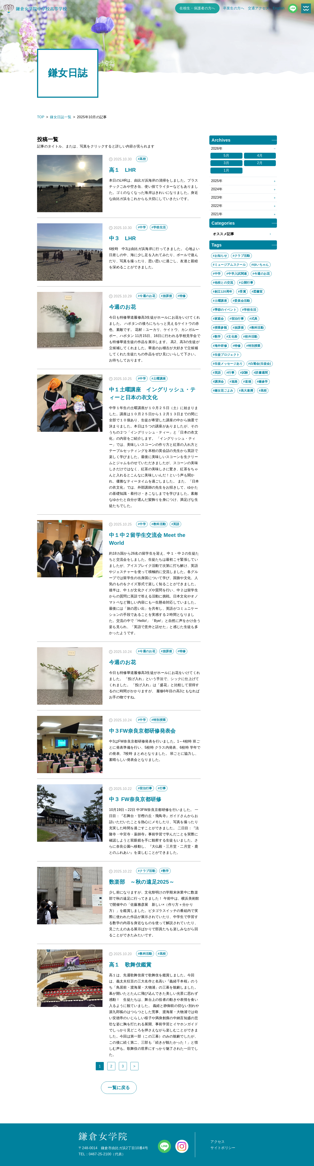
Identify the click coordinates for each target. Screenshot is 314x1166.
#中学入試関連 (236, 273)
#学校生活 (249, 309)
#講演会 (218, 381)
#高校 (263, 390)
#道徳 (247, 381)
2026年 (216, 148)
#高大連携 (246, 390)
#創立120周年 (222, 291)
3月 (226, 163)
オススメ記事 (243, 234)
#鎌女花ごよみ (223, 390)
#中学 (217, 273)
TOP (40, 117)
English (279, 8)
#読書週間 (261, 372)
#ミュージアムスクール (229, 264)
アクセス (217, 1141)
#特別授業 (253, 345)
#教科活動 (256, 327)
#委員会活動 (241, 300)
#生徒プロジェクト (226, 354)
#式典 (253, 318)
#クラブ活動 (241, 255)
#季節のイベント (224, 309)
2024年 (216, 189)
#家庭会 (218, 318)
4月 (260, 155)
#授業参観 (220, 327)
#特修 (237, 345)
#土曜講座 (220, 300)
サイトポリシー (222, 1148)
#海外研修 (220, 345)
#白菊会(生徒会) (259, 363)
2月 (260, 163)
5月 (226, 155)
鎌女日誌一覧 (60, 117)
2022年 (216, 206)
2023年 (216, 197)
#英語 (217, 372)
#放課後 (238, 327)
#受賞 (242, 291)
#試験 (244, 372)
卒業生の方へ (233, 8)
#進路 (234, 381)
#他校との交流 (223, 282)
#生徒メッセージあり (228, 363)
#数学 (217, 336)
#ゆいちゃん (260, 264)
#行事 (230, 372)
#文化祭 (231, 336)
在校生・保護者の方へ (197, 8)
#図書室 (257, 291)
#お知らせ (220, 255)
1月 (226, 170)
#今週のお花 (261, 273)
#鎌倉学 (262, 381)
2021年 (216, 214)
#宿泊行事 (237, 318)
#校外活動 (250, 336)
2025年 (216, 181)
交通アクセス (258, 8)
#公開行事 (246, 282)
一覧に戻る (119, 1087)
